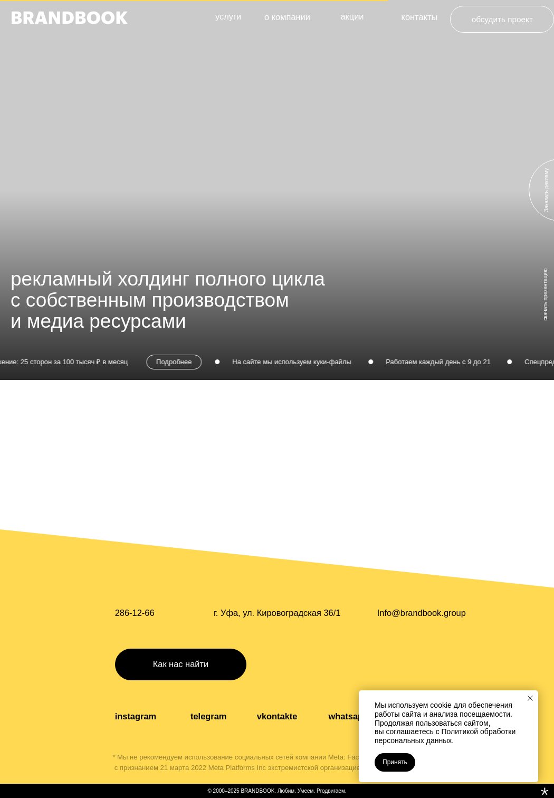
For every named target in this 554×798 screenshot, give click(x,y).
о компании (287, 17)
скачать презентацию (545, 295)
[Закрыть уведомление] (530, 698)
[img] (70, 17)
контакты (420, 17)
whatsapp (348, 716)
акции (352, 16)
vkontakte (277, 716)
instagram (135, 716)
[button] (180, 664)
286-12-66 (135, 613)
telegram (208, 716)
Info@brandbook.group (421, 613)
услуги (228, 16)
